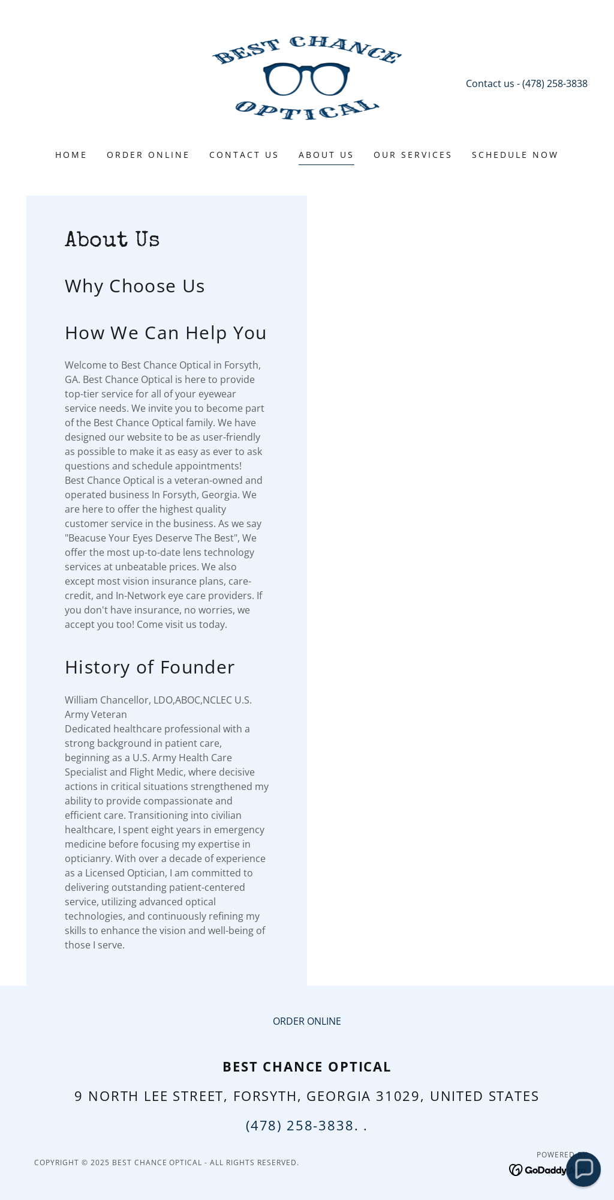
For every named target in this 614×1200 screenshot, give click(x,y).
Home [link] (71, 154)
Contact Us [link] (244, 154)
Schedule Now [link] (515, 154)
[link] (307, 82)
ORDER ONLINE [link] (148, 154)
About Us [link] (326, 154)
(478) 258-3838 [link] (555, 83)
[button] (583, 1169)
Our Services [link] (413, 154)
